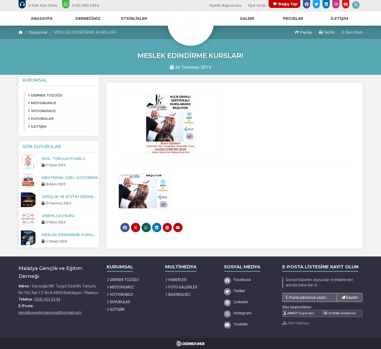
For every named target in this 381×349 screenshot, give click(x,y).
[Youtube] (249, 324)
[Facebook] (249, 279)
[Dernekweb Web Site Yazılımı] (190, 343)
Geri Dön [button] (352, 32)
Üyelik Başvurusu (225, 5)
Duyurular (38, 32)
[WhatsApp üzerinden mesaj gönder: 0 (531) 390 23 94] (84, 5)
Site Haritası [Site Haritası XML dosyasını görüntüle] (295, 323)
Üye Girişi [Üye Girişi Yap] (257, 5)
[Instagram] (249, 313)
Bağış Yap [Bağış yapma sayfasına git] (288, 4)
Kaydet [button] (350, 297)
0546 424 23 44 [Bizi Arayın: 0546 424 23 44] (47, 299)
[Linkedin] (249, 302)
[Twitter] (249, 290)
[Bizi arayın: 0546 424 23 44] (41, 5)
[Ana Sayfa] (190, 22)
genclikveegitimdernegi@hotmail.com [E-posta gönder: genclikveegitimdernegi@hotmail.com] (50, 312)
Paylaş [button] (303, 32)
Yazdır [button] (327, 32)
